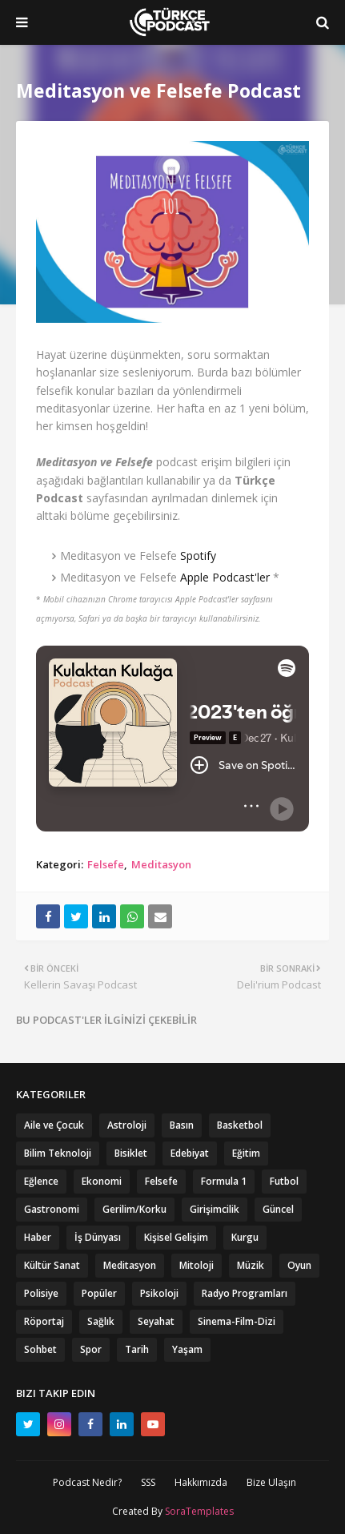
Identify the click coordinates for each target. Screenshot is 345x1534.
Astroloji (126, 1125)
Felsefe (105, 864)
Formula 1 (224, 1181)
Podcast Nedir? (87, 1482)
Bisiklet (130, 1153)
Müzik (250, 1265)
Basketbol (240, 1125)
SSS (148, 1482)
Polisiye (41, 1293)
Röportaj (44, 1321)
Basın (182, 1125)
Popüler (99, 1293)
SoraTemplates (199, 1511)
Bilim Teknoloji (57, 1153)
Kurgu (245, 1237)
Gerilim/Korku (134, 1209)
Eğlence (41, 1181)
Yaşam (187, 1349)
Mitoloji (196, 1265)
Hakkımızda (201, 1482)
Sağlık (100, 1321)
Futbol (284, 1181)
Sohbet (40, 1349)
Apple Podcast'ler (225, 577)
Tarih (137, 1349)
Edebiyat (189, 1153)
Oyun (299, 1265)
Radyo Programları (244, 1293)
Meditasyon (161, 864)
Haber (37, 1237)
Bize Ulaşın (271, 1482)
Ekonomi (102, 1181)
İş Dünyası (97, 1237)
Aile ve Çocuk (54, 1125)
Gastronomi (51, 1209)
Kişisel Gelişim (176, 1237)
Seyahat (156, 1321)
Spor (91, 1349)
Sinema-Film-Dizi (236, 1321)
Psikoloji (159, 1293)
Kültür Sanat (52, 1265)
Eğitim (246, 1153)
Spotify (198, 555)
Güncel (278, 1209)
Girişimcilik (214, 1209)
